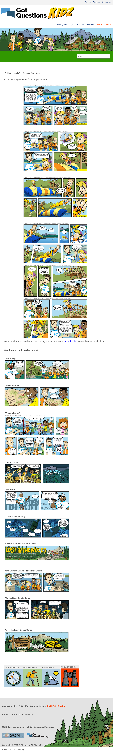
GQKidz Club (70, 341)
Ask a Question (63, 25)
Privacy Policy (8, 749)
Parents (88, 2)
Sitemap (20, 749)
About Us (96, 2)
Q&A (73, 25)
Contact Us (106, 2)
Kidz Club (80, 25)
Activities (90, 25)
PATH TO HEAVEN (103, 25)
